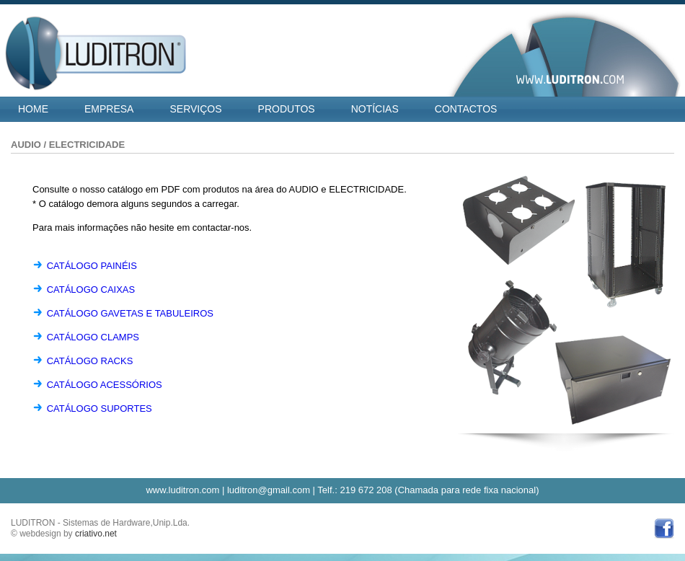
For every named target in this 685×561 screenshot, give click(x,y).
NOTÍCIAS (375, 109)
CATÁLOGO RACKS (90, 360)
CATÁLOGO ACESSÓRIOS (104, 384)
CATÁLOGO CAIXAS (91, 289)
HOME (33, 109)
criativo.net (96, 534)
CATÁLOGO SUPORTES (99, 408)
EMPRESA (108, 109)
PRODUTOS (286, 109)
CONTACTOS (466, 109)
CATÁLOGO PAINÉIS (92, 265)
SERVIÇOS (195, 109)
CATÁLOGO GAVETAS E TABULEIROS (130, 313)
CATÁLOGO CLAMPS (93, 337)
